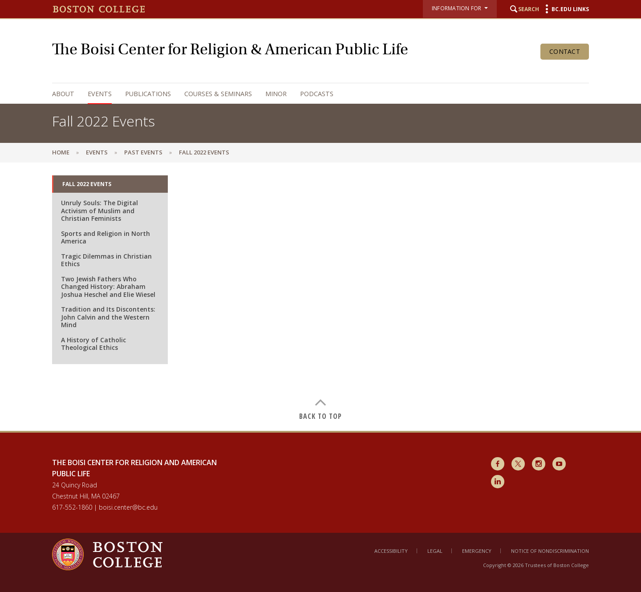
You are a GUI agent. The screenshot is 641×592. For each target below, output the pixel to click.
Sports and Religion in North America (105, 237)
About (63, 93)
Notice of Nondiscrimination (550, 550)
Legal (434, 550)
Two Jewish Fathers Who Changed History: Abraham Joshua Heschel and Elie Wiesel (108, 287)
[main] (320, 296)
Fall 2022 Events (86, 184)
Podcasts (316, 93)
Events (100, 93)
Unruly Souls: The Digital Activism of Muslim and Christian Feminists (99, 211)
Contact (564, 51)
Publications (148, 93)
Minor (276, 93)
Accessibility (391, 550)
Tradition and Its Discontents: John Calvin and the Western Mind (108, 317)
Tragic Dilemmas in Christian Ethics (106, 260)
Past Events (143, 152)
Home (60, 152)
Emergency (476, 550)
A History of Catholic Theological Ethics (93, 344)
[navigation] (311, 93)
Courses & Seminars (218, 93)
